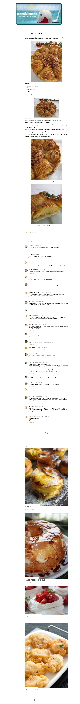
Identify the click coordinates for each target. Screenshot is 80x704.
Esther (29, 301)
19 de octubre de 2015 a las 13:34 (37, 315)
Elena (29, 388)
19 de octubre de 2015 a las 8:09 (39, 239)
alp (29, 375)
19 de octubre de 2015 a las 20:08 (41, 362)
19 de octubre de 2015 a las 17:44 (44, 353)
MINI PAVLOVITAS (31, 617)
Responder (31, 242)
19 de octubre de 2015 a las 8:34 (38, 254)
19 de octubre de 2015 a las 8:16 (36, 245)
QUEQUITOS (29, 507)
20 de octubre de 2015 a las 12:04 (41, 396)
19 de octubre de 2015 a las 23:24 (36, 375)
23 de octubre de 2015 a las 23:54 (43, 416)
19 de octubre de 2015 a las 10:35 (37, 276)
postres (12, 36)
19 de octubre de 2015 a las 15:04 (42, 340)
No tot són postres (32, 416)
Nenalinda (30, 283)
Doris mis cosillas (32, 340)
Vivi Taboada (31, 309)
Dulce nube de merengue (35, 580)
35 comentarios (32, 619)
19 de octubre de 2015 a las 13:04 (38, 301)
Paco (29, 406)
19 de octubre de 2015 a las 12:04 (45, 292)
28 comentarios (32, 509)
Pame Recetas (31, 347)
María (29, 333)
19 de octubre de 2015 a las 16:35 (41, 347)
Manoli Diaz (31, 324)
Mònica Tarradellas (32, 269)
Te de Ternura (31, 362)
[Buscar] (67, 3)
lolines (29, 276)
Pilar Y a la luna (31, 396)
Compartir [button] (13, 31)
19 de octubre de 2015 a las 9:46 (43, 262)
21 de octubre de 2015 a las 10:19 (37, 406)
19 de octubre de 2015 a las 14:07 (40, 324)
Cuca (29, 245)
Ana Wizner (31, 239)
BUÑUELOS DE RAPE (32, 690)
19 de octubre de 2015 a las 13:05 (40, 309)
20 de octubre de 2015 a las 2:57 (37, 388)
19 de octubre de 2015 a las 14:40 (37, 333)
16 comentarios (32, 582)
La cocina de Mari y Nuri (33, 292)
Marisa (29, 315)
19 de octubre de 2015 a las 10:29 (43, 269)
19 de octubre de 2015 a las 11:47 (39, 283)
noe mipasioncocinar (33, 262)
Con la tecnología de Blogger (40, 700)
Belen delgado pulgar (33, 353)
